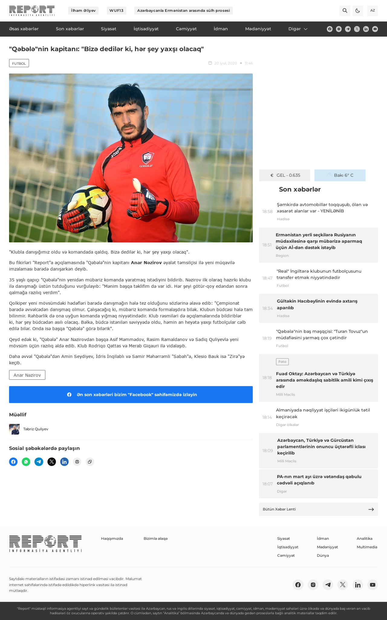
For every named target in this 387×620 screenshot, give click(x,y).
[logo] (32, 10)
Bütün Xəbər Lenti (319, 509)
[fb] (330, 29)
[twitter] (357, 29)
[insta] (339, 29)
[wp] (26, 462)
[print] (77, 462)
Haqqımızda (112, 538)
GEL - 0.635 (284, 175)
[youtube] (375, 29)
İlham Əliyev (83, 10)
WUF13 (116, 10)
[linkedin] (366, 29)
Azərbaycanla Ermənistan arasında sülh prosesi (183, 10)
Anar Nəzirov (27, 375)
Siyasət (283, 538)
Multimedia (367, 547)
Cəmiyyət (286, 555)
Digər (298, 28)
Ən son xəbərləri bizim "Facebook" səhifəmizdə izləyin (131, 394)
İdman (323, 538)
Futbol (19, 63)
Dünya (323, 555)
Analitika (364, 538)
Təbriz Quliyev (28, 429)
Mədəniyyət (327, 547)
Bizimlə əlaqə (155, 538)
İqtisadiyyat (287, 547)
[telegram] (348, 29)
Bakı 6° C (340, 175)
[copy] (90, 462)
